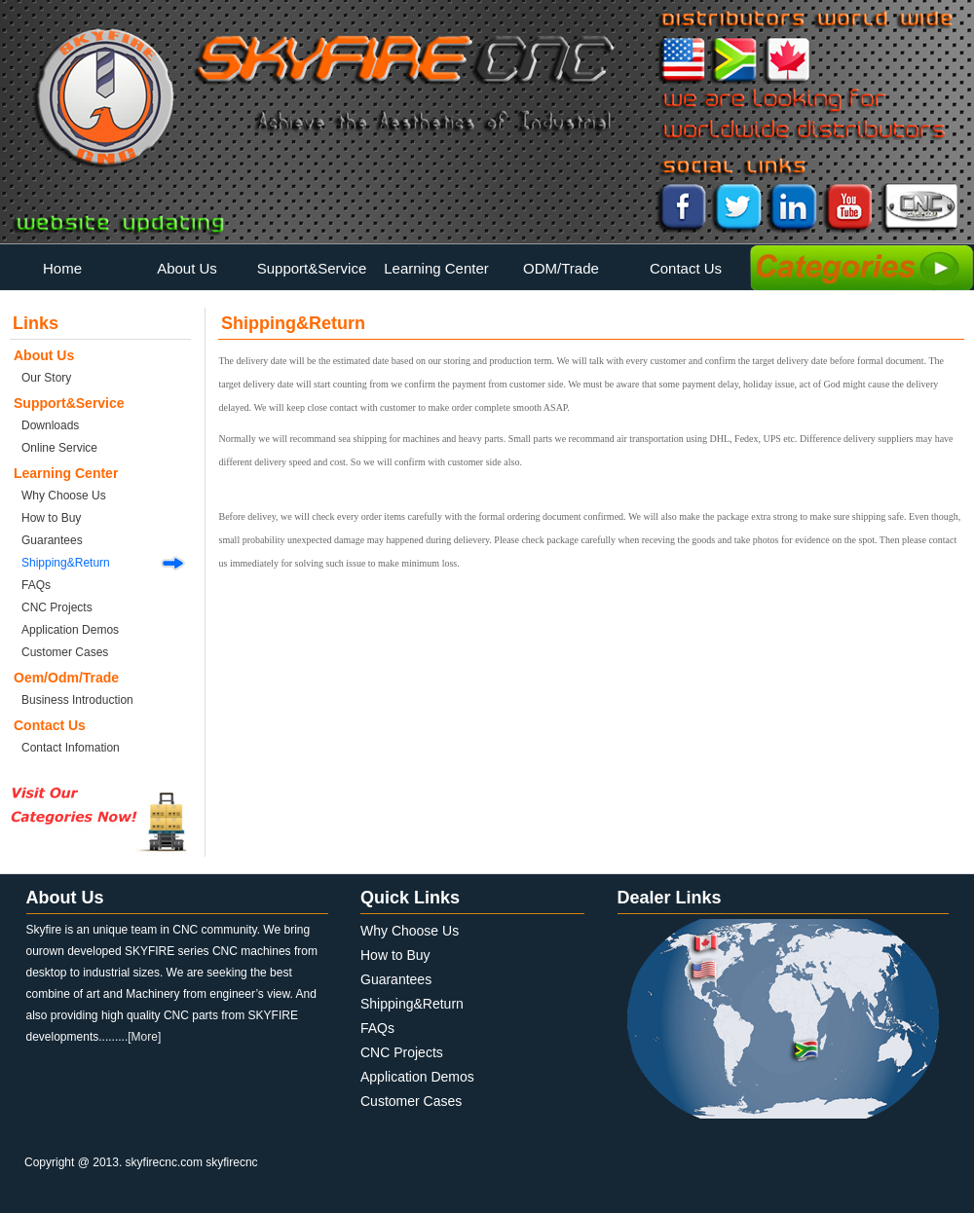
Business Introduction (77, 700)
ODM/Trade (561, 268)
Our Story (46, 378)
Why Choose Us (63, 495)
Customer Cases (64, 652)
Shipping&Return (65, 563)
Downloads (50, 425)
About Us (187, 268)
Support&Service (312, 268)
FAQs (36, 585)
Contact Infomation (70, 747)
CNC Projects (57, 607)
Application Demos (70, 630)
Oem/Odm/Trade (66, 677)
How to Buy (51, 518)
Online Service (59, 448)
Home (62, 268)
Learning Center (436, 268)
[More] (144, 1037)
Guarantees (52, 540)
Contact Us (686, 268)
